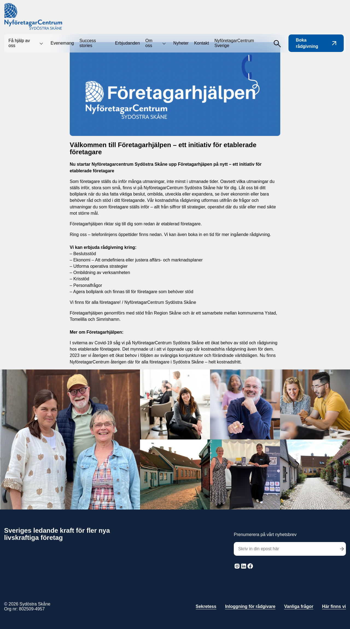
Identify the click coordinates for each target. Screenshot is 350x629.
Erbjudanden (127, 43)
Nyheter (181, 43)
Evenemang (62, 43)
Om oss (149, 43)
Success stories (87, 43)
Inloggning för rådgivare (250, 606)
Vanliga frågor (298, 606)
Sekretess (206, 606)
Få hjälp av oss (19, 43)
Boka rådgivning (316, 43)
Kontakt (201, 43)
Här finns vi (334, 606)
